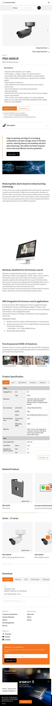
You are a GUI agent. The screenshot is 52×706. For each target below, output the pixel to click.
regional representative (21, 115)
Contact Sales (9, 108)
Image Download (43, 48)
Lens (13, 382)
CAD (25, 579)
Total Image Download (41, 51)
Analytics (33, 382)
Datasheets (7, 579)
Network (42, 382)
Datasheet (24, 108)
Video (6, 382)
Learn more (13, 154)
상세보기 (4, 703)
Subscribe (10, 660)
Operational (22, 382)
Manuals (18, 579)
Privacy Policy (26, 649)
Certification (35, 579)
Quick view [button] (26, 501)
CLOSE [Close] (48, 682)
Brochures (46, 579)
